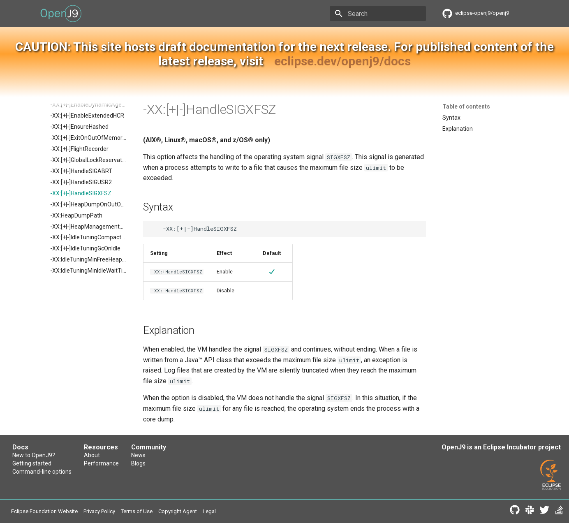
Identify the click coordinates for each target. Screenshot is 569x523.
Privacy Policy (99, 511)
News (138, 455)
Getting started (31, 463)
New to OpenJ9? (33, 455)
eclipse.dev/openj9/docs (342, 61)
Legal (209, 511)
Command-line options (42, 471)
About (92, 455)
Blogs (138, 463)
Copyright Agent (177, 511)
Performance (101, 463)
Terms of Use (137, 511)
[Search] (378, 13)
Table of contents (466, 106)
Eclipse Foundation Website (44, 511)
